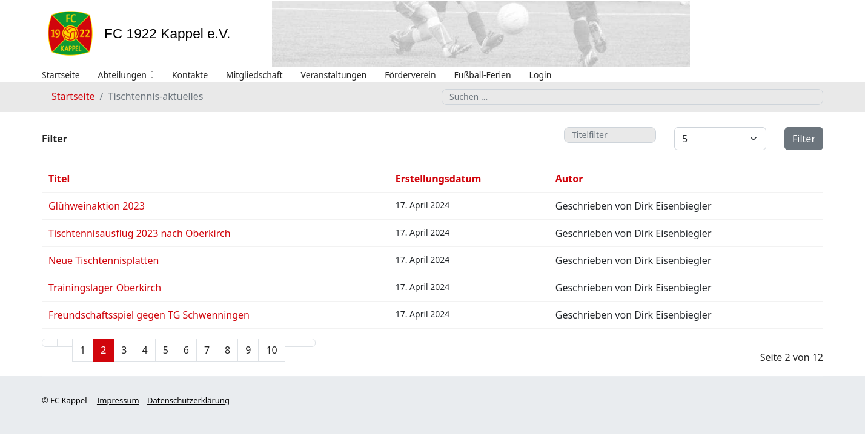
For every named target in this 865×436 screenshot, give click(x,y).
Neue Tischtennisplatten (103, 260)
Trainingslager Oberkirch (104, 287)
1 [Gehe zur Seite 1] (82, 350)
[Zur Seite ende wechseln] (308, 343)
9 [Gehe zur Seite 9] (248, 350)
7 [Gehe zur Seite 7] (207, 350)
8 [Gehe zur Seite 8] (227, 350)
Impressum (118, 400)
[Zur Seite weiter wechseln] (292, 343)
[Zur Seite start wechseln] (50, 343)
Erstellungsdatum (439, 178)
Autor (569, 178)
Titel (59, 178)
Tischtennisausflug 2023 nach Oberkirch (139, 233)
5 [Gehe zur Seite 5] (165, 350)
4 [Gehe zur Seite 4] (144, 350)
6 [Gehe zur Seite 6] (186, 350)
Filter (803, 138)
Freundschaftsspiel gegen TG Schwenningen (149, 315)
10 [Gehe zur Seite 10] (271, 350)
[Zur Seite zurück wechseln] (65, 343)
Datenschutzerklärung (188, 400)
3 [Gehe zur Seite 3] (124, 350)
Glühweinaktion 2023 (96, 206)
